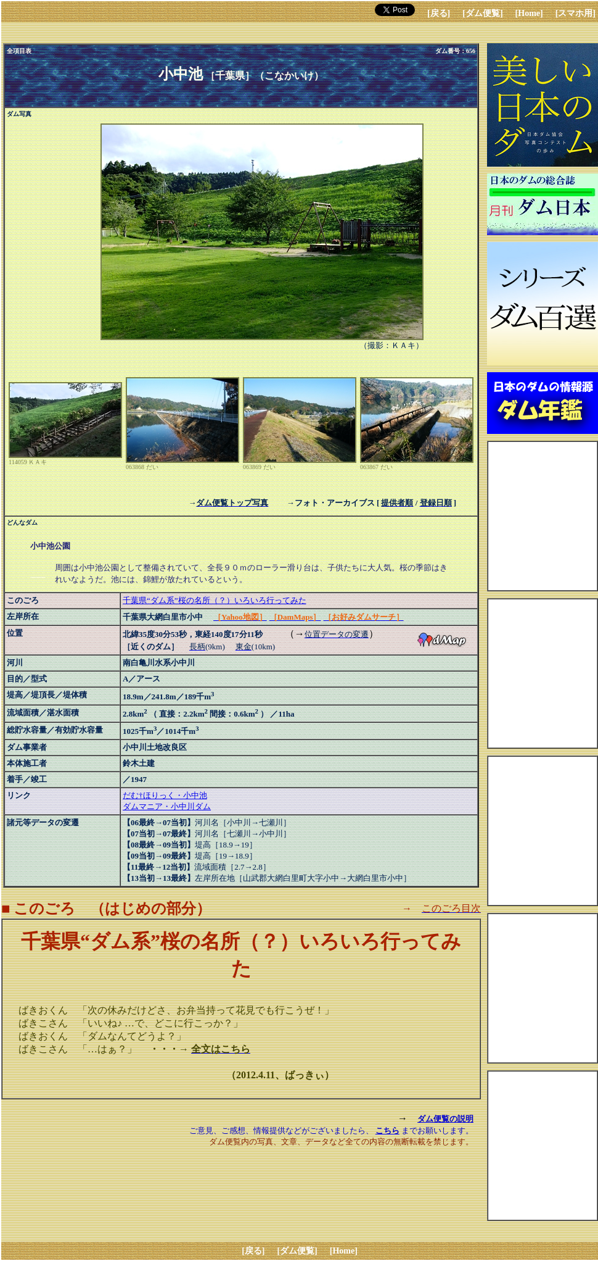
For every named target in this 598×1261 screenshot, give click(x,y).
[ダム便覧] (482, 13)
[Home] (529, 13)
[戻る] (438, 13)
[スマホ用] (575, 13)
